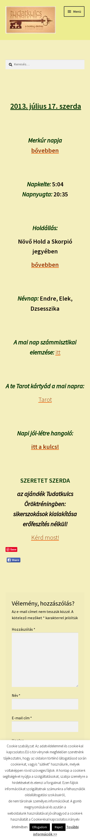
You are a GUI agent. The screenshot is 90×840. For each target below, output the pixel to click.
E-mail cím (22, 717)
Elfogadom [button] (39, 827)
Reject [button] (59, 827)
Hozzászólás (23, 629)
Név (16, 695)
